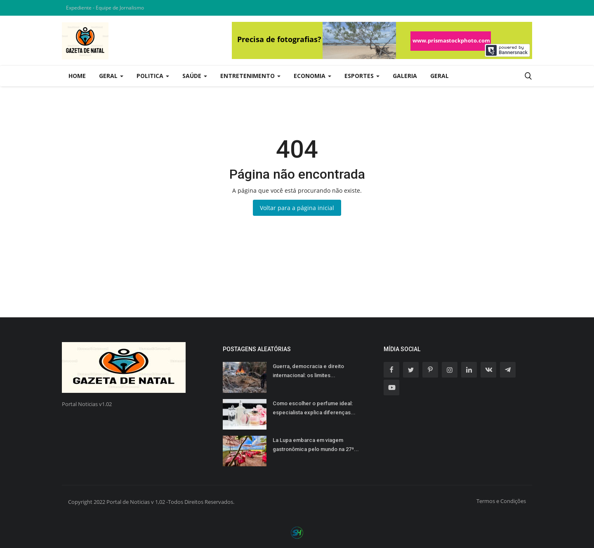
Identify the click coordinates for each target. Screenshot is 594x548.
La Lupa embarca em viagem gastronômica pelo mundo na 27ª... (316, 444)
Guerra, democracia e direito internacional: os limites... (308, 370)
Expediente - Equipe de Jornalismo (105, 7)
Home (77, 76)
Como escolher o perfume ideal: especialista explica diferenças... (314, 408)
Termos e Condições (501, 501)
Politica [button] (153, 76)
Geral (439, 76)
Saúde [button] (194, 76)
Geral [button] (111, 76)
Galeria (405, 76)
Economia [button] (312, 76)
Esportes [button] (362, 76)
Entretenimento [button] (250, 76)
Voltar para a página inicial (297, 208)
